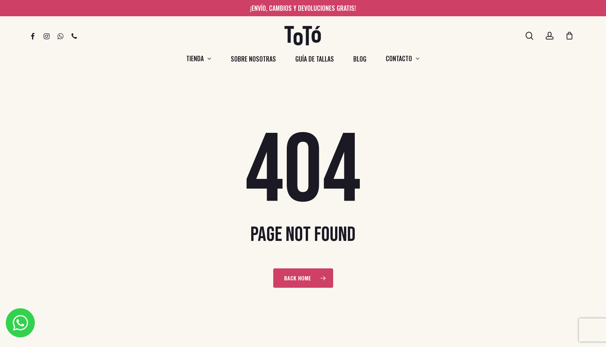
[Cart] (569, 35)
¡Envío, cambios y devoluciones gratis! (303, 8)
